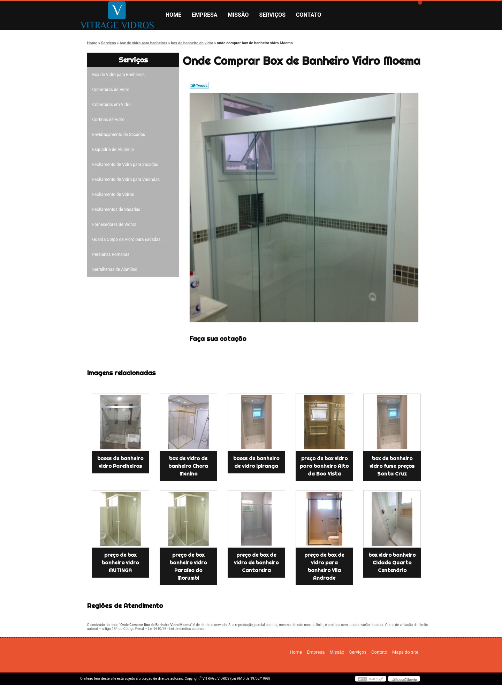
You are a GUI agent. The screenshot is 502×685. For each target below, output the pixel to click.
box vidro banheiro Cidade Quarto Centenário (392, 562)
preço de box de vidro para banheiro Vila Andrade (324, 566)
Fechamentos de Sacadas (117, 209)
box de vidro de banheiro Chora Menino (188, 466)
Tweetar (199, 85)
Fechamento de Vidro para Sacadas (126, 164)
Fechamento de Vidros (114, 194)
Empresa (204, 15)
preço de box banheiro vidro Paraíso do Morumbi (188, 566)
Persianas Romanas (112, 254)
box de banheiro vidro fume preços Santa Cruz (392, 466)
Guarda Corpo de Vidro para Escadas (127, 239)
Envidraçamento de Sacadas (119, 134)
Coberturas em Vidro (112, 104)
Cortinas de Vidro (109, 119)
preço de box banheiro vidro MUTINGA (120, 562)
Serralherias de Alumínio (116, 269)
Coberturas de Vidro (111, 89)
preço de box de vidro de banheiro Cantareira (256, 562)
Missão (238, 15)
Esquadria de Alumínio (114, 149)
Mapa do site (405, 652)
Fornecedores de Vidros (115, 224)
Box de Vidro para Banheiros (119, 74)
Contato (308, 15)
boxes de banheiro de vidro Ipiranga (256, 462)
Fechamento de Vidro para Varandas (127, 179)
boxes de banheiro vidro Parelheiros (120, 462)
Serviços (272, 15)
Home (173, 15)
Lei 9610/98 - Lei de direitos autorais (176, 629)
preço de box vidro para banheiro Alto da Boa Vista (324, 466)
